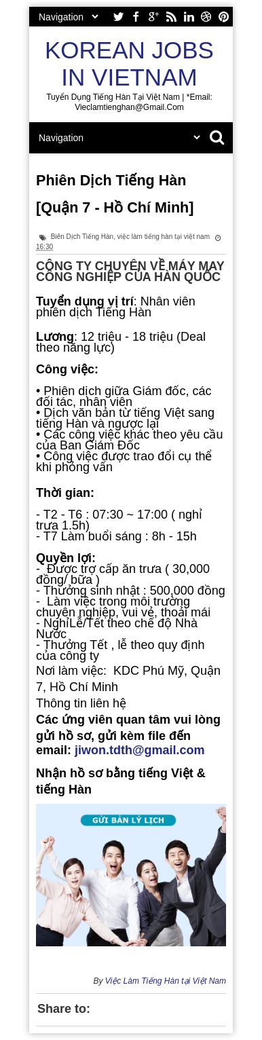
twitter (118, 16)
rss (171, 16)
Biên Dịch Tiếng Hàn (82, 236)
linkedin (189, 16)
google (153, 16)
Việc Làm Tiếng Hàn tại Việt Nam (165, 981)
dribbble (206, 16)
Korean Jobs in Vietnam (129, 63)
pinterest (224, 16)
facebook (136, 16)
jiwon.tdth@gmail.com (140, 750)
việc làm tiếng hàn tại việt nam (163, 236)
